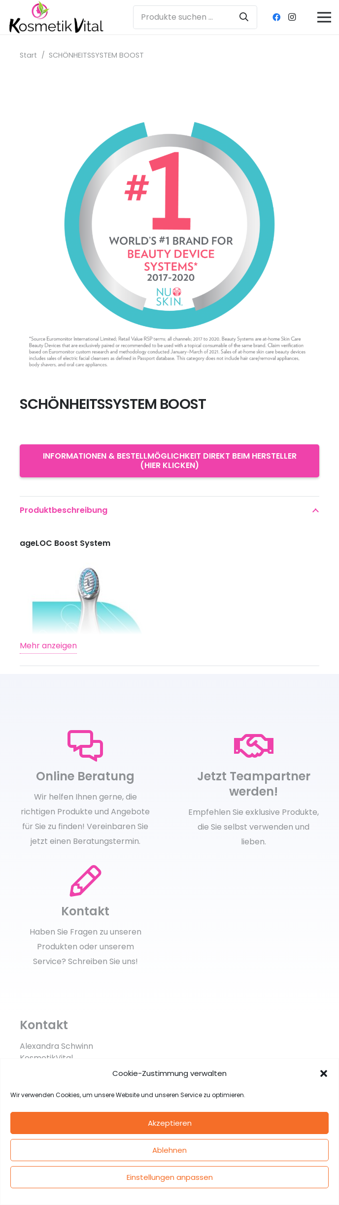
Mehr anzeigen (48, 645)
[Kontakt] (85, 881)
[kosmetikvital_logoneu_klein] (56, 17)
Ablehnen (169, 1150)
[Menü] (324, 17)
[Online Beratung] (85, 746)
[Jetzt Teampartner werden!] (253, 746)
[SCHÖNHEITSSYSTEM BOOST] (169, 83)
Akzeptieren (170, 1123)
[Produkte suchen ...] (195, 17)
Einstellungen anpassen (170, 1177)
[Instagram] (292, 17)
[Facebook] (276, 17)
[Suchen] (243, 17)
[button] (324, 1073)
